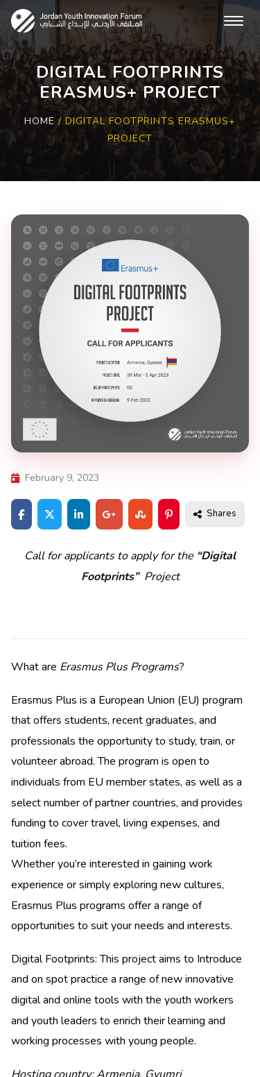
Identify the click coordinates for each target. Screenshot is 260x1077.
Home (39, 121)
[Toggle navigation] (233, 21)
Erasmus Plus (44, 700)
